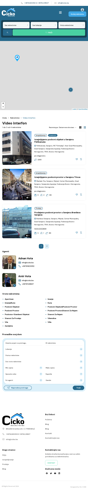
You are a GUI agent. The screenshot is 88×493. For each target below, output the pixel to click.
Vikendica (52, 318)
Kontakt (48, 433)
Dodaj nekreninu (77, 14)
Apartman (9, 299)
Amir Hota (25, 276)
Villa (49, 322)
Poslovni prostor (12, 311)
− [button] (3, 107)
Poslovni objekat (12, 307)
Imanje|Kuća (10, 303)
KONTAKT (51, 463)
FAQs (4, 455)
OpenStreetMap (82, 109)
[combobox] (16, 25)
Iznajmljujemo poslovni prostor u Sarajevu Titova (57, 177)
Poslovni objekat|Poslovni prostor (62, 307)
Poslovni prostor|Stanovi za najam (62, 311)
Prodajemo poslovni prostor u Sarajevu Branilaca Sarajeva (57, 213)
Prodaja (38, 208)
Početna (48, 419)
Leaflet (74, 109)
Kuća (50, 303)
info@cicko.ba (61, 2)
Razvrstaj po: (53, 127)
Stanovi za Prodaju (13, 318)
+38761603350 (28, 266)
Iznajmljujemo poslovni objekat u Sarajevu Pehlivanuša (54, 140)
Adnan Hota (26, 258)
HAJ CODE (83, 487)
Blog (47, 424)
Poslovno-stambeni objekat (17, 314)
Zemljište (9, 326)
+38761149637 (28, 284)
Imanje (50, 299)
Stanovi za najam (55, 314)
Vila (6, 322)
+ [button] (3, 103)
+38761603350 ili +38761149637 (35, 2)
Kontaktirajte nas (52, 438)
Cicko (4, 118)
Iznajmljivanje (41, 135)
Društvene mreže (52, 469)
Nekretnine (15, 118)
